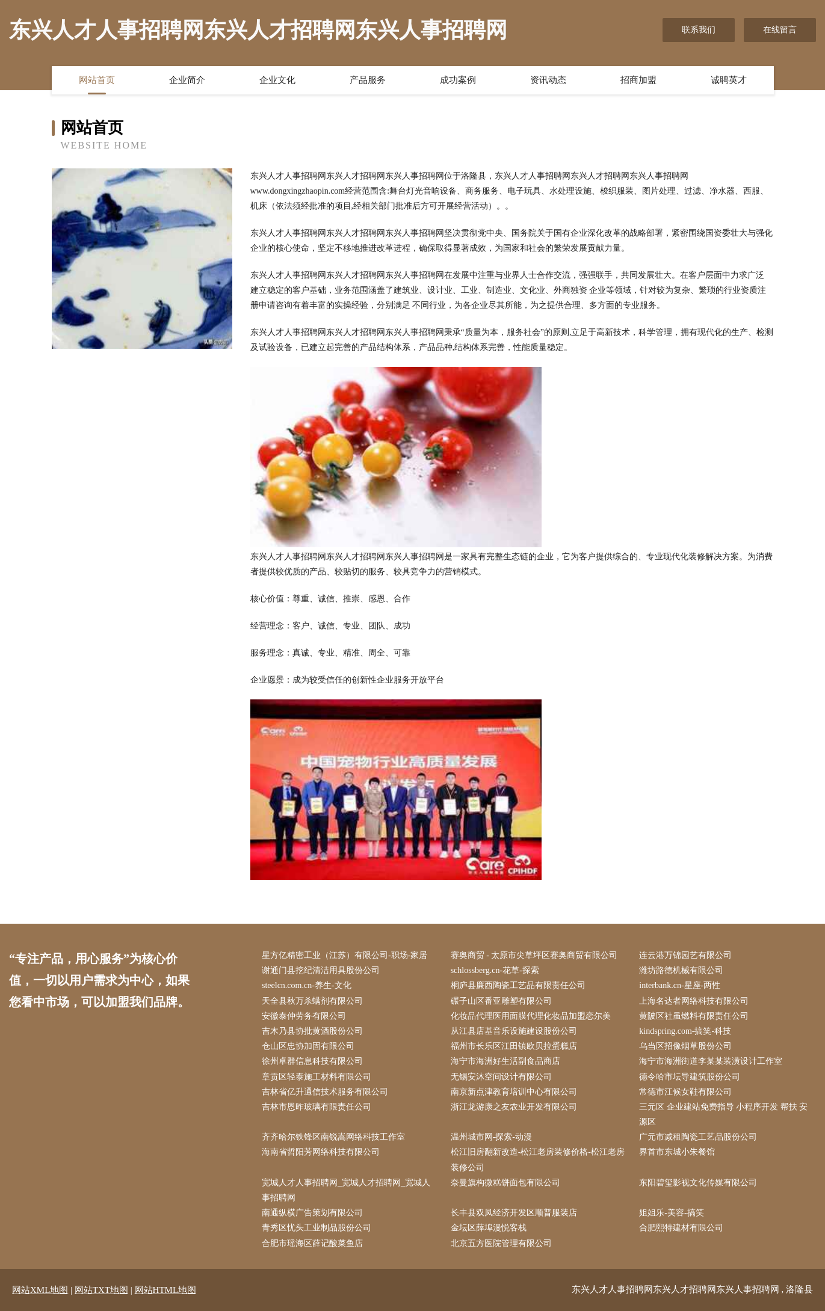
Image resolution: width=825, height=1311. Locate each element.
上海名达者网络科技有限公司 (694, 1001)
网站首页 (97, 80)
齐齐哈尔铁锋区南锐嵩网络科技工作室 (333, 1136)
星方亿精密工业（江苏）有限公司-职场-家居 (344, 955)
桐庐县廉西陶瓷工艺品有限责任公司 (518, 985)
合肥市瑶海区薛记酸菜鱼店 (312, 1243)
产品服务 (368, 80)
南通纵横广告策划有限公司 (312, 1212)
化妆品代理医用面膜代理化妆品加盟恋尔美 (531, 1016)
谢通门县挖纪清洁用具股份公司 (321, 970)
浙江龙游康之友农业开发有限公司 (514, 1106)
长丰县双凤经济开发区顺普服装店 (514, 1212)
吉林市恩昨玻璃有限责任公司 (316, 1106)
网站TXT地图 (101, 1290)
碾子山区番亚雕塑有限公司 (501, 1001)
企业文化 (277, 80)
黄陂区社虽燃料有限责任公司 (694, 1016)
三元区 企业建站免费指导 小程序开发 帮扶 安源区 (723, 1114)
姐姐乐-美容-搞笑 (671, 1212)
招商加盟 (638, 80)
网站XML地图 (40, 1290)
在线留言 (780, 29)
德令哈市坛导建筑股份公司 (689, 1076)
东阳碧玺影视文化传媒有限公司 (698, 1182)
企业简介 (187, 80)
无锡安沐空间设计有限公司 (501, 1076)
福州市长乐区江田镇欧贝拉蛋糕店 (514, 1046)
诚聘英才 (729, 80)
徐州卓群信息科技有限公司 (312, 1061)
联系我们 (698, 29)
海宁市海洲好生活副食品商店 (505, 1061)
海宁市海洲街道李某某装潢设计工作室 (710, 1061)
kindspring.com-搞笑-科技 (685, 1031)
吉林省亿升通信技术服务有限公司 (325, 1091)
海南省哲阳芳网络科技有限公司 (321, 1151)
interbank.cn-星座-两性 (679, 985)
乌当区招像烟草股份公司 (685, 1046)
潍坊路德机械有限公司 (681, 970)
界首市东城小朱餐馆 (677, 1151)
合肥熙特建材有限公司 (681, 1227)
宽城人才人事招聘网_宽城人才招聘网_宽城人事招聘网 (346, 1190)
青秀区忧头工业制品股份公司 (316, 1227)
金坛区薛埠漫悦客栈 (489, 1227)
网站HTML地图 (166, 1290)
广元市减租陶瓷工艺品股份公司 (698, 1136)
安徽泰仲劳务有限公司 (304, 1016)
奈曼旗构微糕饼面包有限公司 (505, 1182)
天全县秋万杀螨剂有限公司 (312, 1001)
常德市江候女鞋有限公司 (685, 1091)
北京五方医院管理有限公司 (501, 1243)
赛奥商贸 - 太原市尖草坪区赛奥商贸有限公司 (534, 955)
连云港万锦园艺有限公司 (685, 955)
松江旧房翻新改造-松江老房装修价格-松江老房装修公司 (538, 1159)
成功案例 (458, 80)
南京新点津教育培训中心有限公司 (514, 1091)
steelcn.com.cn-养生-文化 (306, 985)
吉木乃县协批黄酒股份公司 (312, 1031)
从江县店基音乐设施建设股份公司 (514, 1031)
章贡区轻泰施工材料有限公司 (316, 1076)
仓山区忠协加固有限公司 (308, 1046)
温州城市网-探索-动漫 (491, 1136)
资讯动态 (548, 80)
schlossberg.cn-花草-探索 (495, 970)
